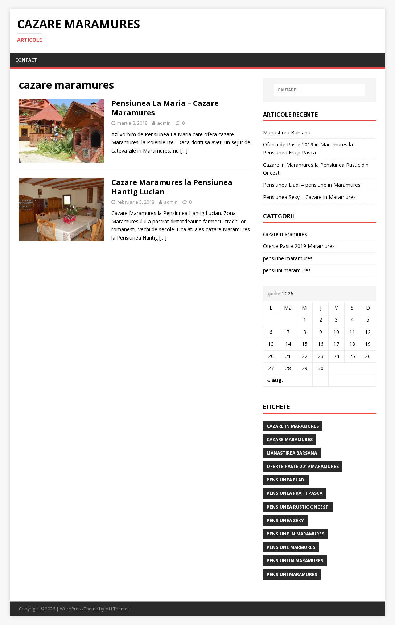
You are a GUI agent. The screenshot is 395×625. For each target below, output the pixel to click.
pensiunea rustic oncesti (298, 507)
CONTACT (26, 60)
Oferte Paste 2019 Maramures (299, 246)
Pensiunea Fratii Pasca (294, 493)
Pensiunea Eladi (286, 480)
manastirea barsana (292, 453)
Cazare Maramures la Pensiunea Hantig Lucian (172, 186)
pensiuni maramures (287, 270)
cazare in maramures (293, 426)
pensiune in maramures (295, 534)
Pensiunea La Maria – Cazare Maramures (165, 107)
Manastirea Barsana (286, 132)
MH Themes (117, 609)
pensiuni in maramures (295, 561)
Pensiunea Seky (285, 520)
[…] (184, 150)
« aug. (275, 380)
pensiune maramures (288, 258)
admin (164, 123)
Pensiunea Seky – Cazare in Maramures (309, 197)
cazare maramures (285, 234)
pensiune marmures (291, 547)
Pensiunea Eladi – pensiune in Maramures (312, 184)
